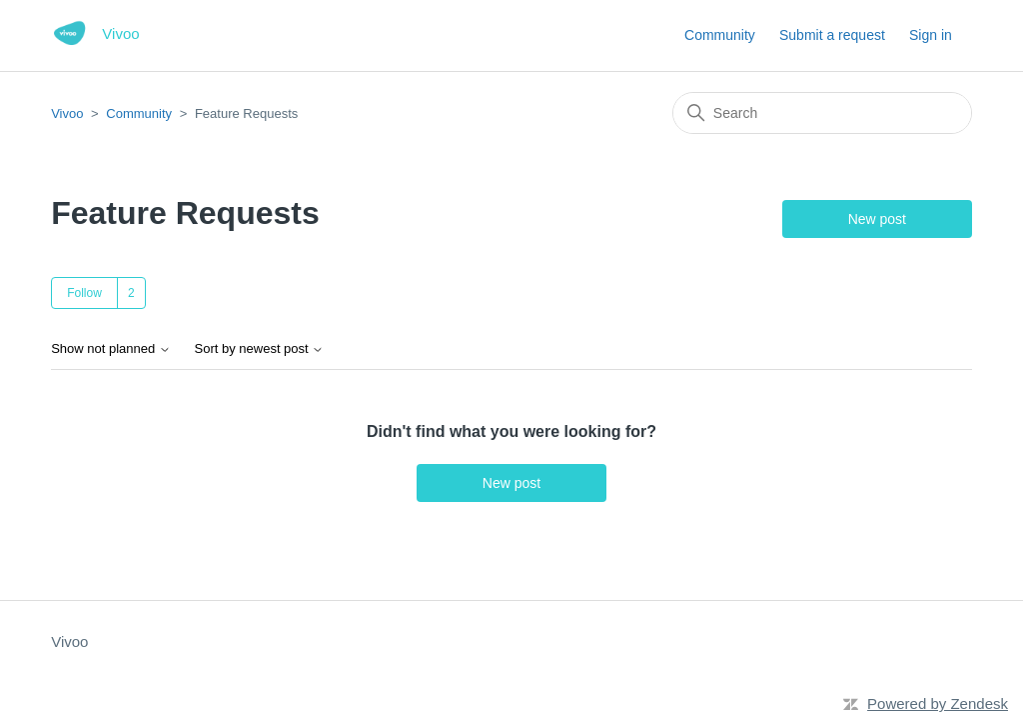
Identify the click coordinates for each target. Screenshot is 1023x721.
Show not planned (111, 349)
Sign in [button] (930, 35)
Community (719, 35)
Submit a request (832, 35)
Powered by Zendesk (937, 703)
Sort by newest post (260, 349)
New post (877, 219)
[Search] (822, 113)
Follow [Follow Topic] (84, 293)
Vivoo (67, 113)
